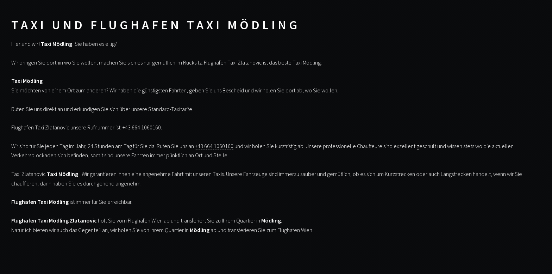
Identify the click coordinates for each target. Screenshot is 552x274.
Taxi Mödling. (307, 62)
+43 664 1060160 (214, 146)
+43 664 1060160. (142, 127)
